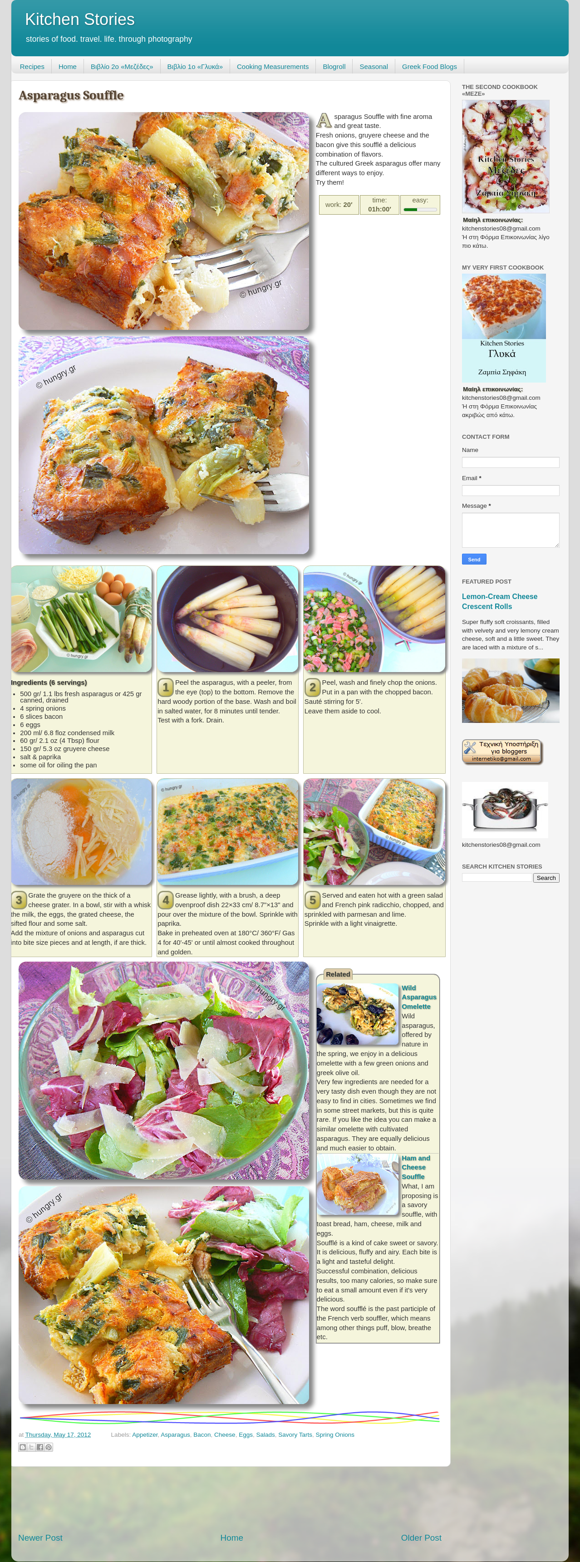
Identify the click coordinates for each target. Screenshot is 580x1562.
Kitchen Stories (80, 19)
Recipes (32, 66)
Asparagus (175, 1434)
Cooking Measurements (273, 66)
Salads (265, 1434)
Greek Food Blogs (429, 66)
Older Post (421, 1537)
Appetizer (144, 1434)
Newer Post (40, 1537)
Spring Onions (335, 1434)
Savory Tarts (295, 1434)
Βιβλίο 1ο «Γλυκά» (195, 66)
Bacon (202, 1434)
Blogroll (334, 66)
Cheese (225, 1434)
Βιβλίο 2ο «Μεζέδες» (122, 66)
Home (68, 66)
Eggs (246, 1434)
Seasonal (373, 66)
